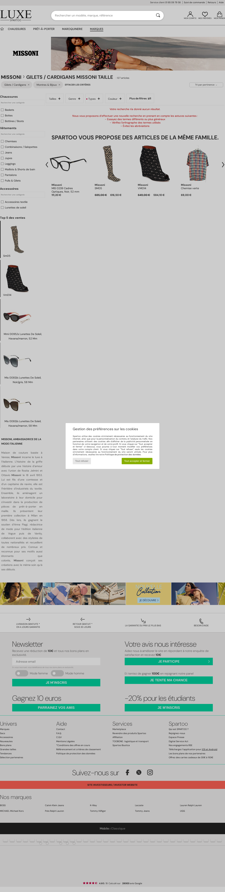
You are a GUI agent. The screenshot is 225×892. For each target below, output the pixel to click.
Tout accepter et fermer (137, 461)
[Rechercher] (158, 15)
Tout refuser (81, 461)
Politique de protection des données (123, 454)
